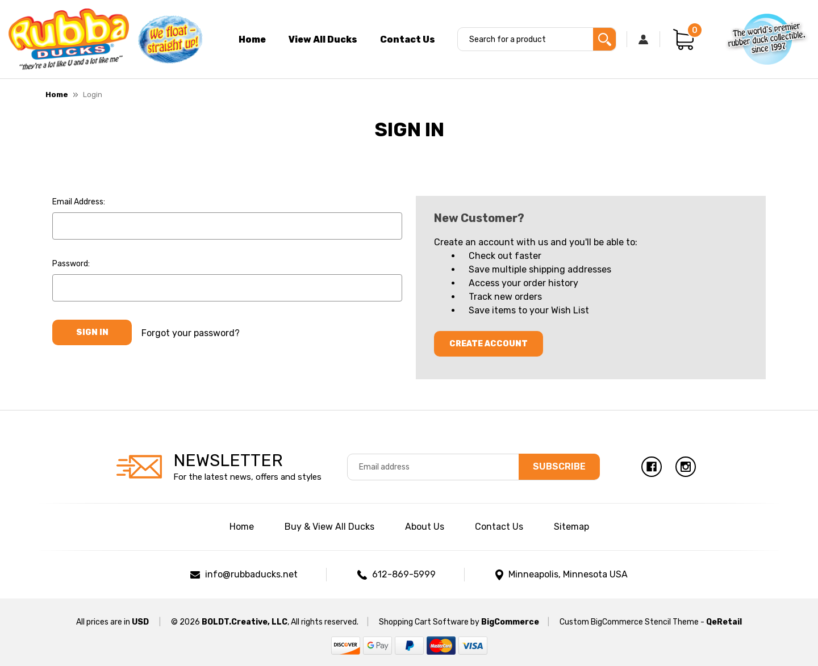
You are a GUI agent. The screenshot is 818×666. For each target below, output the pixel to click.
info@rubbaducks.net (251, 574)
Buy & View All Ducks (329, 526)
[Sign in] (643, 39)
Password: (71, 264)
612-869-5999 (404, 574)
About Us (424, 526)
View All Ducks (323, 39)
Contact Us (407, 39)
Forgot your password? (190, 332)
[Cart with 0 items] (683, 39)
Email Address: (78, 202)
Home (252, 39)
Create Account (488, 344)
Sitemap (571, 526)
